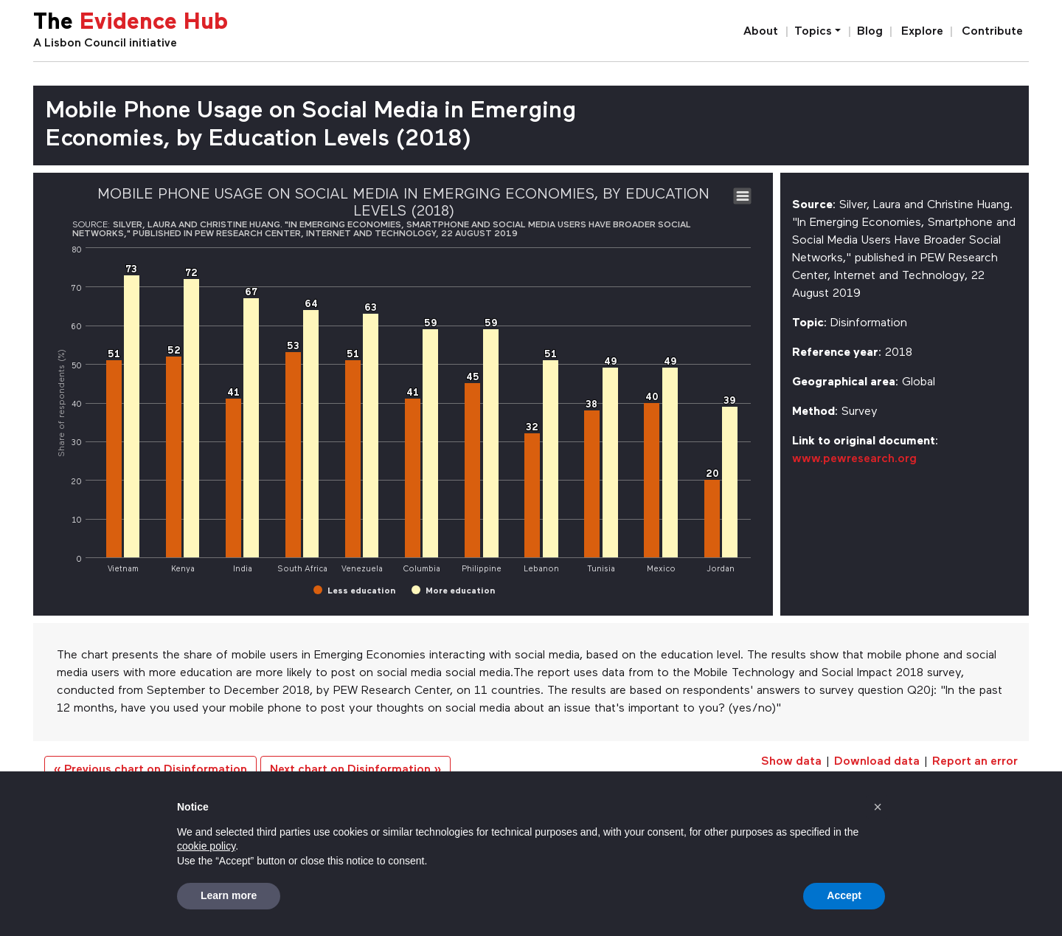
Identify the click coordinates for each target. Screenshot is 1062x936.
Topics (813, 32)
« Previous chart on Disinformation (150, 770)
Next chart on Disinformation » (355, 770)
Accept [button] (844, 895)
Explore (922, 32)
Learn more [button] (229, 895)
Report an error (975, 762)
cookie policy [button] (206, 846)
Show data (791, 762)
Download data (877, 762)
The (130, 23)
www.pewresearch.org (854, 459)
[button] (877, 807)
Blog (870, 32)
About (760, 32)
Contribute (992, 32)
